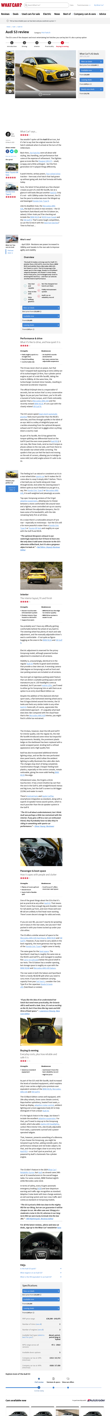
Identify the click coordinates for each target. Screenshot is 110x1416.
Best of (68, 14)
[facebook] (7, 151)
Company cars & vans (86, 14)
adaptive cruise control (44, 1105)
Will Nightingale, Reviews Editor (39, 1218)
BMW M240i (25, 968)
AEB (39, 1188)
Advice (103, 14)
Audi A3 (53, 192)
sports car (40, 476)
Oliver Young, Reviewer (44, 826)
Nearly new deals (91, 89)
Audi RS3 (54, 441)
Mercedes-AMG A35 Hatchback (33, 938)
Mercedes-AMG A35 (41, 401)
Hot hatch (45, 32)
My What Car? (99, 5)
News (58, 14)
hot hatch (40, 981)
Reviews (6, 14)
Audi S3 (19, 27)
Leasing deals (91, 80)
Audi (13, 27)
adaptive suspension (28, 501)
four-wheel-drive (53, 173)
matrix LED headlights (49, 1124)
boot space (44, 951)
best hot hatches (51, 222)
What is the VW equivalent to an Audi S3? (41, 1277)
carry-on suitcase (31, 959)
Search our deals (12, 489)
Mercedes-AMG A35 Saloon (45, 968)
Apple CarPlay (48, 796)
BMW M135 (34, 217)
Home (8, 27)
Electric (48, 14)
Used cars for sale (32, 14)
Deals (17, 14)
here (59, 1227)
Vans (72, 5)
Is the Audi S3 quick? (41, 1269)
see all (38, 1324)
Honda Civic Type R (41, 201)
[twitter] (12, 151)
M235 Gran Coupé (49, 217)
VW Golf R (28, 220)
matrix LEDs (47, 685)
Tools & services (82, 5)
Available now (91, 70)
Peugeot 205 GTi (45, 161)
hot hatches (35, 152)
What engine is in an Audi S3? (41, 1273)
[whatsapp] (16, 151)
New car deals (91, 61)
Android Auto (32, 796)
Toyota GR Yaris (35, 528)
